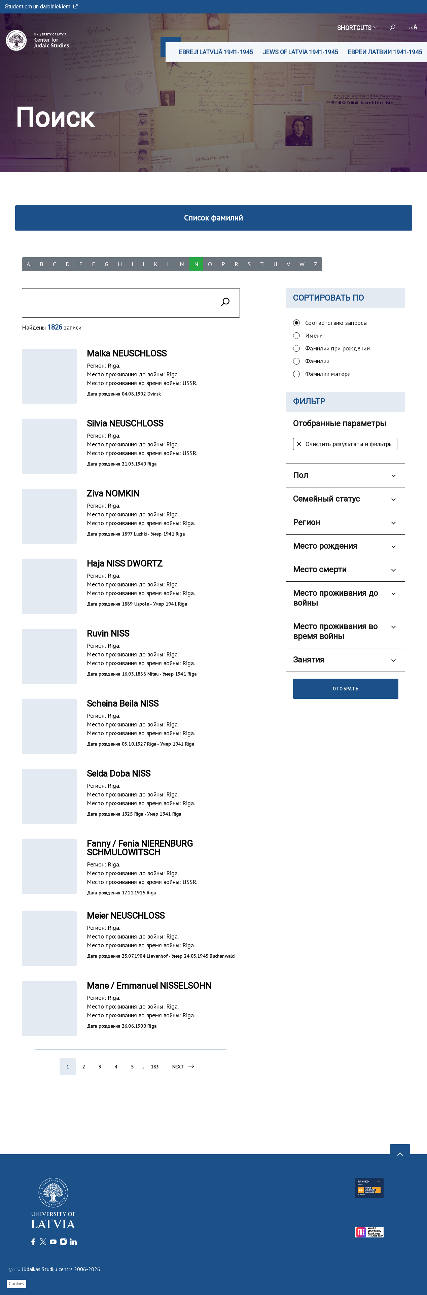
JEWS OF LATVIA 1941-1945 (300, 52)
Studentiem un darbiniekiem (41, 6)
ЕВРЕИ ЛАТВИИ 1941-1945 (385, 52)
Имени (314, 335)
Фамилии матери (328, 374)
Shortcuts (357, 27)
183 (155, 1070)
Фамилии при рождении (337, 348)
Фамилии (317, 361)
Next (183, 1069)
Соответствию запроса (336, 323)
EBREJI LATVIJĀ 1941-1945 (216, 52)
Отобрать (346, 689)
